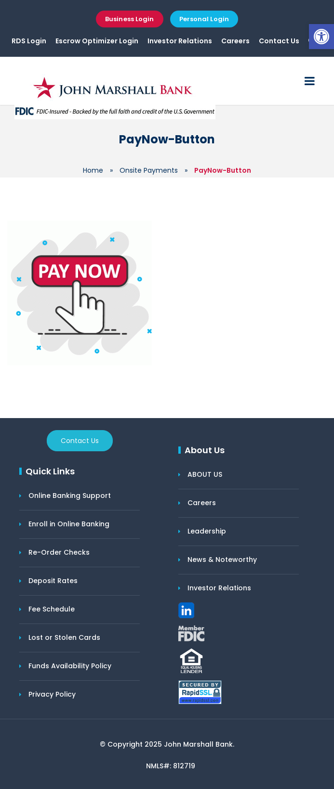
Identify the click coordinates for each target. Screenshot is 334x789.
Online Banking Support (69, 495)
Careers (235, 41)
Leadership (206, 531)
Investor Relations (179, 41)
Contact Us (279, 41)
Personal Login (204, 19)
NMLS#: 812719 (170, 766)
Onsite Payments (149, 170)
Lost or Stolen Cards (64, 637)
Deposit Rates (53, 580)
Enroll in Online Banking (68, 524)
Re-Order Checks (59, 552)
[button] (321, 36)
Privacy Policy (52, 694)
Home (93, 170)
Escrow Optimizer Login (96, 41)
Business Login (129, 19)
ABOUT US (204, 474)
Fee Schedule (51, 609)
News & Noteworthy (222, 559)
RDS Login (29, 41)
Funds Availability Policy (69, 666)
